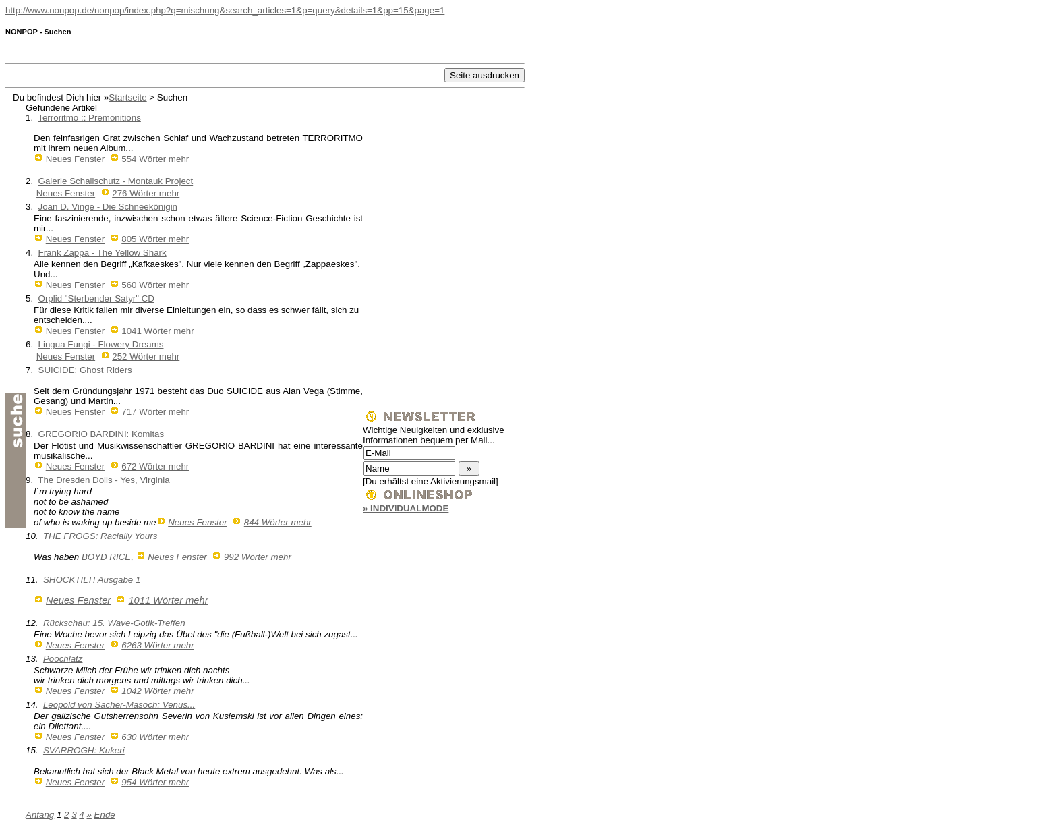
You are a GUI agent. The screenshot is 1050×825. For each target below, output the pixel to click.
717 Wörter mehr (155, 412)
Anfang (40, 814)
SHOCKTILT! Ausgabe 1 (91, 580)
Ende (104, 814)
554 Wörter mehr (155, 159)
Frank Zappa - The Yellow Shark (102, 253)
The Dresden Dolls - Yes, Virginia (103, 480)
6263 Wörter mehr (157, 645)
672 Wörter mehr (155, 466)
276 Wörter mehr (145, 193)
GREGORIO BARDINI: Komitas (101, 434)
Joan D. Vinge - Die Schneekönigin (107, 207)
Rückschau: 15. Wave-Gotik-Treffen (114, 623)
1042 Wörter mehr (157, 691)
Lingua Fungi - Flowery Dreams (101, 344)
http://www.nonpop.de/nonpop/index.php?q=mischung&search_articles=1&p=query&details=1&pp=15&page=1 (224, 10)
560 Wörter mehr (155, 285)
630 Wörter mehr (155, 737)
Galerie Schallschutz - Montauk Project (116, 181)
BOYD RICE (106, 557)
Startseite (127, 97)
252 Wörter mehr (145, 356)
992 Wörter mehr (257, 557)
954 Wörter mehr (155, 782)
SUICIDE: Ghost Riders (85, 370)
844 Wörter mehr (278, 522)
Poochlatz (63, 659)
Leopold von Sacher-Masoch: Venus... (119, 705)
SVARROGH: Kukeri (84, 750)
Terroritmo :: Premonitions (89, 118)
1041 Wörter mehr (157, 331)
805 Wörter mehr (155, 239)
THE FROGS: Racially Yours (100, 536)
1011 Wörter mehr (168, 600)
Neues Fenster (75, 159)
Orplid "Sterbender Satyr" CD (96, 298)
